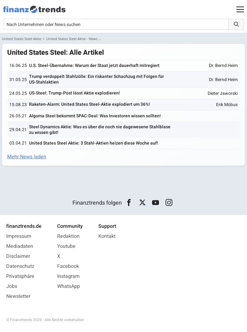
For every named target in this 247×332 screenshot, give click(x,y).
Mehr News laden (26, 157)
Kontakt (107, 236)
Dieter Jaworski (223, 93)
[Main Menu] (240, 9)
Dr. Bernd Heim (223, 65)
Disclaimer (18, 256)
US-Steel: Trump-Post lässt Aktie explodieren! (74, 93)
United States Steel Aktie (21, 38)
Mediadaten (19, 246)
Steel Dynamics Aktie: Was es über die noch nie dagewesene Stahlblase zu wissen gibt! (99, 130)
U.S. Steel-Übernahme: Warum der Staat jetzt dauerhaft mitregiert (94, 65)
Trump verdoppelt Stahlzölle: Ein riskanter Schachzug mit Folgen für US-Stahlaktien (96, 79)
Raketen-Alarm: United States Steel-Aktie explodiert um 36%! (89, 104)
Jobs (11, 286)
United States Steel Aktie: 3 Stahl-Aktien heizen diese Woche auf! (93, 143)
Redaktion (68, 236)
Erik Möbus (227, 104)
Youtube (66, 246)
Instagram (68, 276)
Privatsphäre (20, 276)
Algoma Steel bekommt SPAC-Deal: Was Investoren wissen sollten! (95, 116)
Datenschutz (20, 266)
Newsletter (18, 296)
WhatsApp (68, 286)
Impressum (18, 236)
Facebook (68, 266)
